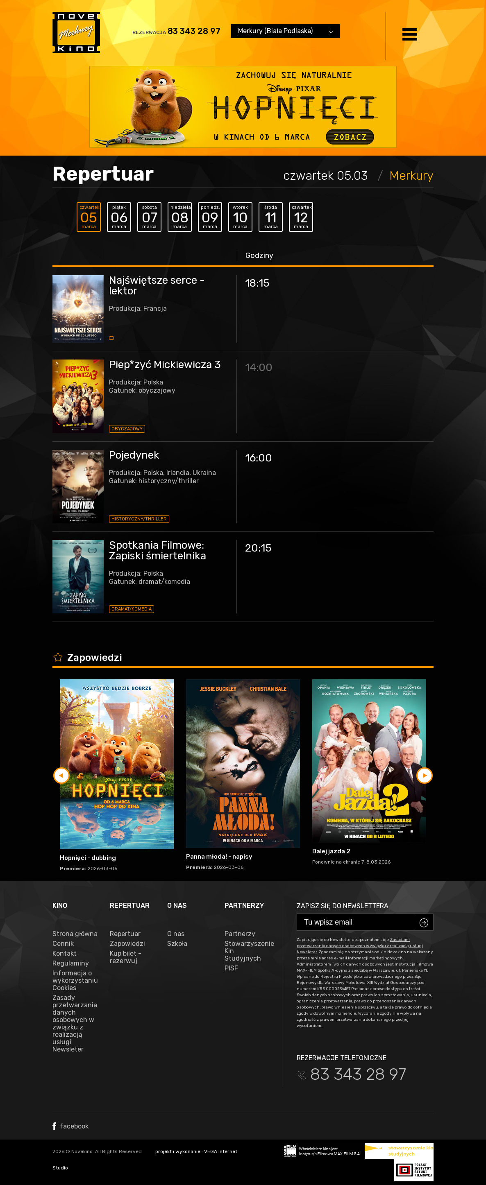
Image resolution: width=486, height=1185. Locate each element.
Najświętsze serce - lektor (157, 285)
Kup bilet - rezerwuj (125, 957)
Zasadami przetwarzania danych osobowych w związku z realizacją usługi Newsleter (360, 945)
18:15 (257, 283)
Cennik (63, 944)
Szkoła (177, 944)
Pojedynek (134, 455)
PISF (231, 968)
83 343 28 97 (194, 31)
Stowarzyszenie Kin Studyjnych (247, 951)
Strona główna (75, 934)
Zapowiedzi (127, 944)
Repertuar (125, 934)
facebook (70, 1126)
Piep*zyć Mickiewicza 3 (165, 364)
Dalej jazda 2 (331, 851)
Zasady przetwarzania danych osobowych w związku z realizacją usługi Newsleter (74, 1023)
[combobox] (285, 31)
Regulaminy (70, 963)
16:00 (258, 458)
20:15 (258, 548)
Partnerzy (240, 934)
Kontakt (64, 953)
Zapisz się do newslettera (342, 906)
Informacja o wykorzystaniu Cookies (75, 981)
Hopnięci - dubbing (88, 858)
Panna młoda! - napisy (219, 856)
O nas (175, 934)
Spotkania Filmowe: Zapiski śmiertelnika (157, 550)
